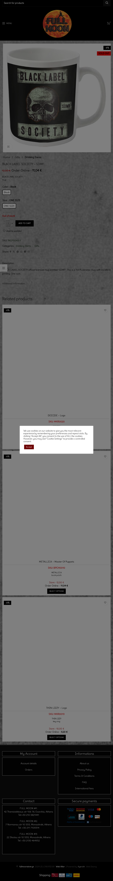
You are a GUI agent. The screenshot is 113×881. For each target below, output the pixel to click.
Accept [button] (29, 447)
